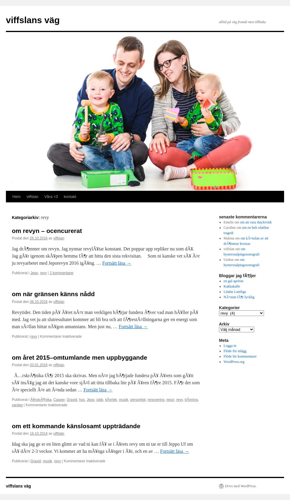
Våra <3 (51, 196)
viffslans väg (33, 20)
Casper (59, 400)
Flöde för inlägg (235, 351)
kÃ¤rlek (111, 400)
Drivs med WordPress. (241, 486)
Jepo (34, 273)
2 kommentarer (62, 273)
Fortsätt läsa (116, 263)
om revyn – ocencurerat (47, 230)
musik (123, 400)
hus (82, 400)
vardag (17, 405)
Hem (16, 196)
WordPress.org (234, 362)
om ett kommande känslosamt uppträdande (76, 426)
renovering (156, 400)
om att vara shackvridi (256, 222)
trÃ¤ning (191, 400)
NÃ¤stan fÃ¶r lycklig (239, 297)
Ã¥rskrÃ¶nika (40, 400)
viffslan (32, 196)
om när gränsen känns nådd (53, 294)
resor (170, 400)
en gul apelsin (234, 281)
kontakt (70, 196)
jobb (99, 400)
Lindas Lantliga (235, 292)
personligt (138, 400)
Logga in (230, 346)
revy (43, 273)
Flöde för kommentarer (240, 356)
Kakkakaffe (232, 286)
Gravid (72, 400)
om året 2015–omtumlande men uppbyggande (79, 357)
